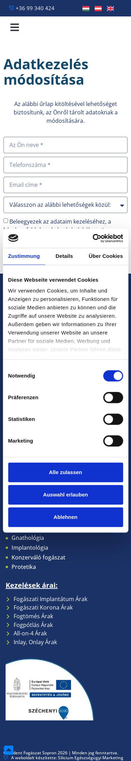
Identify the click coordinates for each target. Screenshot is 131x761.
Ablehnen (65, 517)
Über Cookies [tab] (106, 256)
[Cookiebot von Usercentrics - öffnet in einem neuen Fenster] (93, 238)
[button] (14, 27)
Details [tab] (64, 256)
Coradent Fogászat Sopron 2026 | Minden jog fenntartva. (60, 750)
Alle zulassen (65, 472)
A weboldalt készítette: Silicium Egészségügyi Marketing (63, 757)
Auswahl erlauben (65, 495)
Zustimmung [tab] (24, 256)
